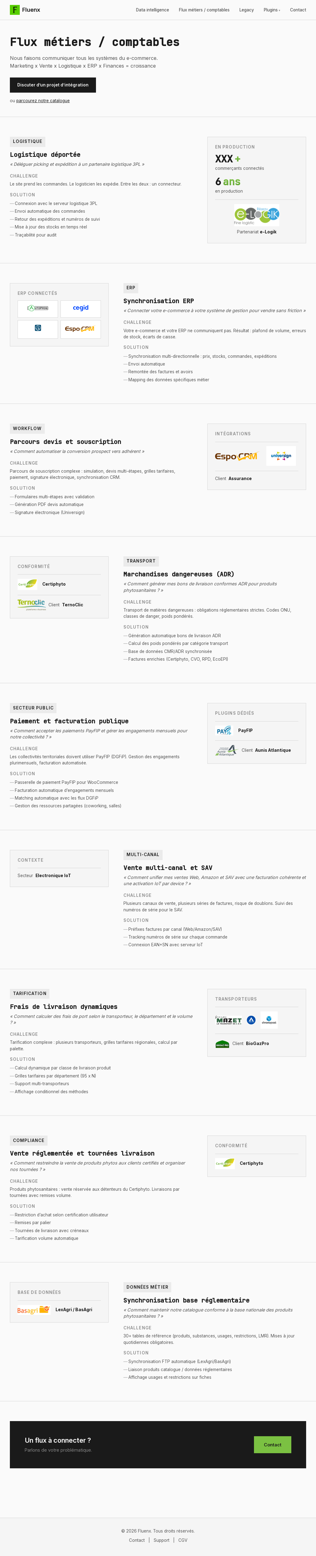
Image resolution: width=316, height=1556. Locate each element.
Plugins (271, 9)
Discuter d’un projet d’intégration (53, 84)
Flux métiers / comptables (204, 9)
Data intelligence (152, 9)
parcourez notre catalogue (43, 100)
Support (161, 1540)
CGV (182, 1540)
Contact (298, 9)
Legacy (246, 9)
